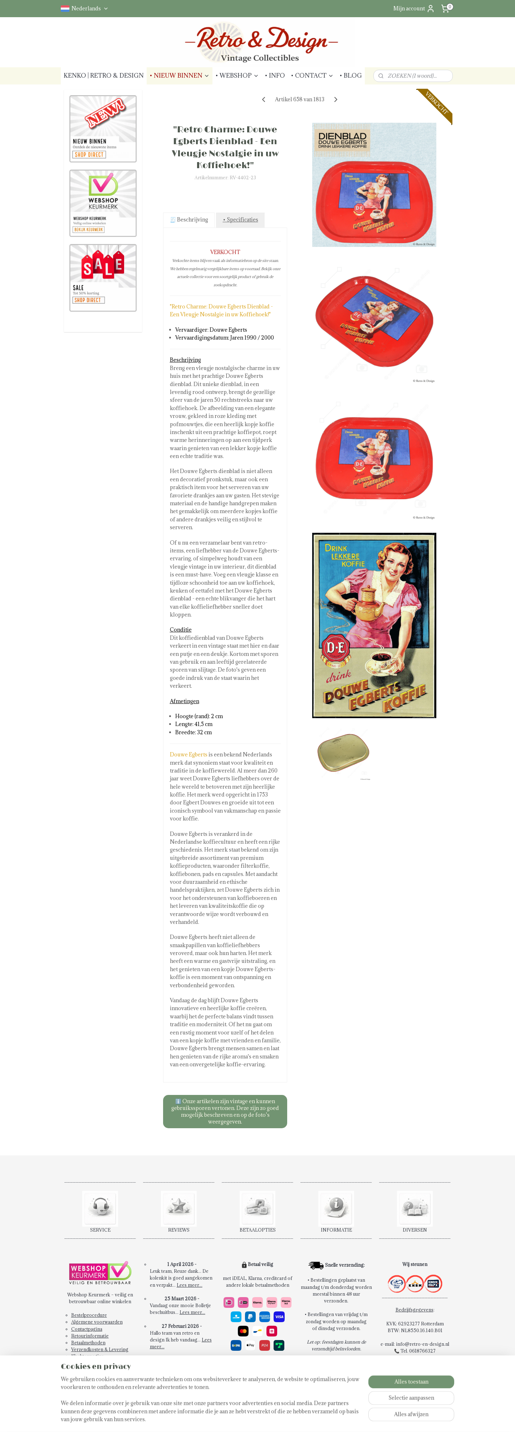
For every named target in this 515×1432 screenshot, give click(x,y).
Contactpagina (86, 1329)
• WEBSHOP (237, 75)
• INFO (275, 75)
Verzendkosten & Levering (99, 1349)
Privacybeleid (86, 1363)
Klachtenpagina (87, 1356)
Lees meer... (189, 1285)
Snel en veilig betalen (251, 1363)
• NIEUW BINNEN (179, 75)
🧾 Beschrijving (189, 219)
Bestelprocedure (89, 1315)
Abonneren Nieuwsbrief (97, 1370)
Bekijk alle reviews (182, 1367)
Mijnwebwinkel (348, 1419)
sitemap (251, 1419)
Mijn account (414, 8)
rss (263, 1419)
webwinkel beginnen (289, 1419)
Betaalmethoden (88, 1342)
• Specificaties (240, 219)
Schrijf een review (182, 1374)
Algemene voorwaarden (97, 1322)
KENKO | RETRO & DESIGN (104, 75)
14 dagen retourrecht (251, 1370)
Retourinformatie (90, 1336)
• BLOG (350, 75)
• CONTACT (312, 75)
